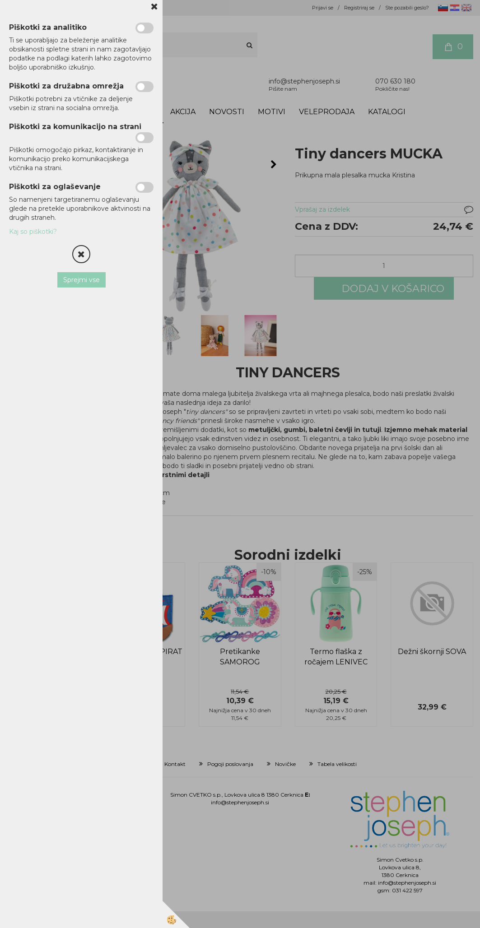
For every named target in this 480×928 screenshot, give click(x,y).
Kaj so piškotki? (33, 231)
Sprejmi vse (81, 280)
